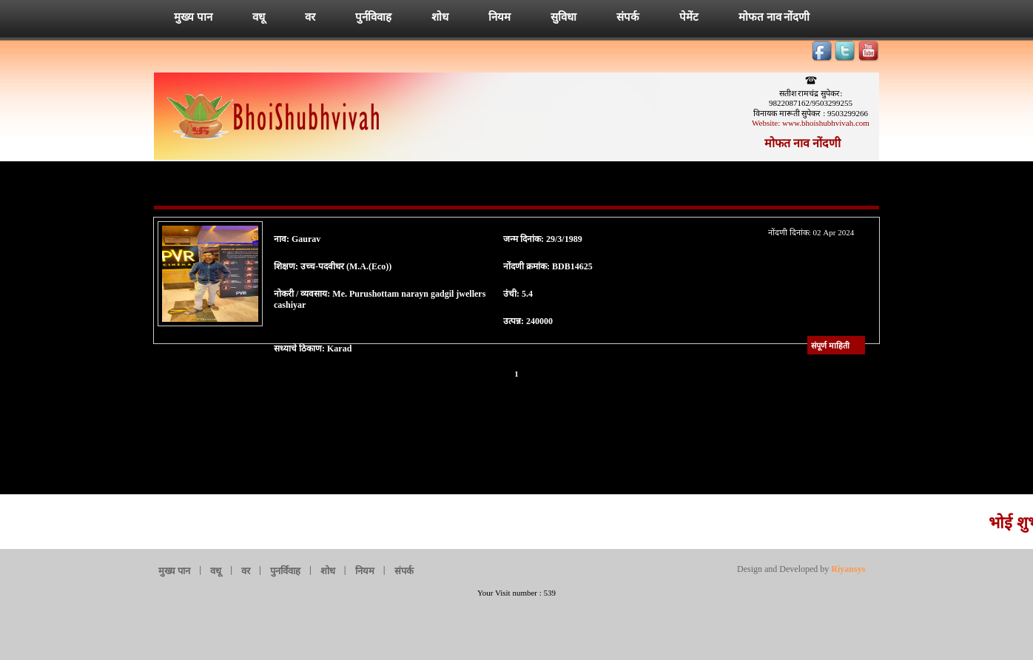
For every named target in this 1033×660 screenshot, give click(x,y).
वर (310, 17)
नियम (499, 17)
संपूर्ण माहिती (830, 345)
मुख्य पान (193, 17)
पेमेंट (689, 17)
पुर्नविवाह (373, 17)
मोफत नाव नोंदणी (774, 17)
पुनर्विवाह (285, 570)
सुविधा (563, 17)
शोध (439, 17)
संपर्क (627, 17)
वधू (258, 17)
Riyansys (847, 569)
